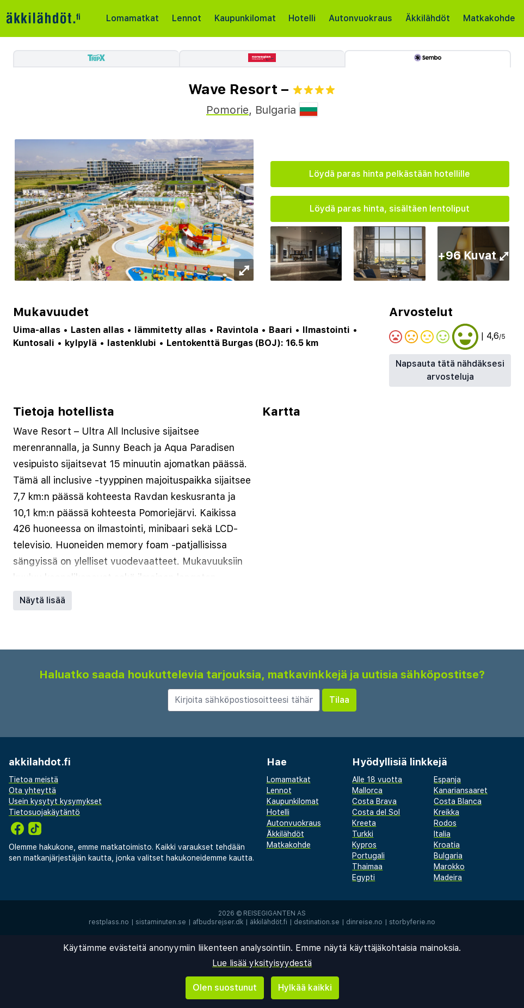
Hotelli (302, 18)
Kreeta (364, 823)
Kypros (364, 844)
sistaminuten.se (160, 922)
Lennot (186, 18)
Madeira (448, 877)
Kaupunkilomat (245, 18)
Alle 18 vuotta (377, 779)
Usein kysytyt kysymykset (55, 801)
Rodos (445, 823)
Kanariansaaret (461, 790)
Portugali (368, 855)
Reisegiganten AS (274, 913)
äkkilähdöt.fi (268, 922)
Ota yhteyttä (32, 790)
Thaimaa (367, 866)
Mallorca (367, 790)
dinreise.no (364, 922)
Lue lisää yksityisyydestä (262, 963)
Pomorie (227, 109)
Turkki (362, 834)
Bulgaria (448, 855)
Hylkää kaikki (305, 987)
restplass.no (109, 922)
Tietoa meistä (33, 779)
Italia (442, 834)
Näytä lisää (42, 600)
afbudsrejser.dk (218, 922)
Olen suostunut (225, 987)
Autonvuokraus (360, 18)
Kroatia (447, 844)
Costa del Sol (376, 812)
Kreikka (446, 812)
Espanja (447, 779)
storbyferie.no (412, 922)
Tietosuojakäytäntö (44, 812)
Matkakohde (489, 18)
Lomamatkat (132, 18)
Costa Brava (374, 801)
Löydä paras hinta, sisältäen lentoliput (390, 208)
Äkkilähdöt (427, 18)
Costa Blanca (458, 801)
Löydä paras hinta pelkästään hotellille (389, 174)
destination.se (317, 922)
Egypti (363, 877)
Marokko (449, 866)
